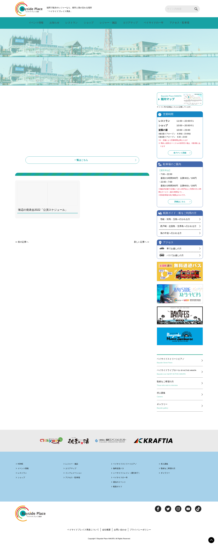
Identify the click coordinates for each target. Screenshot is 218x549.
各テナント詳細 (179, 157)
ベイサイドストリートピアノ (179, 364)
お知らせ (54, 22)
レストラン (71, 22)
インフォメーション (76, 478)
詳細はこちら (179, 204)
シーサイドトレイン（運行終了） (131, 478)
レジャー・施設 (107, 22)
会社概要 (106, 535)
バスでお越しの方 (176, 258)
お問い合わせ (121, 535)
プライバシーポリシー (142, 535)
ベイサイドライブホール (179, 375)
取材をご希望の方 (179, 387)
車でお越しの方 (175, 251)
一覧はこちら (82, 167)
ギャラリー (179, 409)
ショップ (87, 22)
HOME (21, 469)
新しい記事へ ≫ (141, 251)
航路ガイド (119, 492)
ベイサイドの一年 (152, 22)
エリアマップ (129, 22)
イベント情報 (37, 22)
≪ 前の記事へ (22, 251)
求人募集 (179, 398)
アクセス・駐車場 (178, 22)
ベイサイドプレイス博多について (81, 535)
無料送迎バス (120, 474)
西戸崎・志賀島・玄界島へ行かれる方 (178, 229)
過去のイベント (121, 487)
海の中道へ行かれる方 (171, 236)
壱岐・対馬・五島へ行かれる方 (175, 222)
